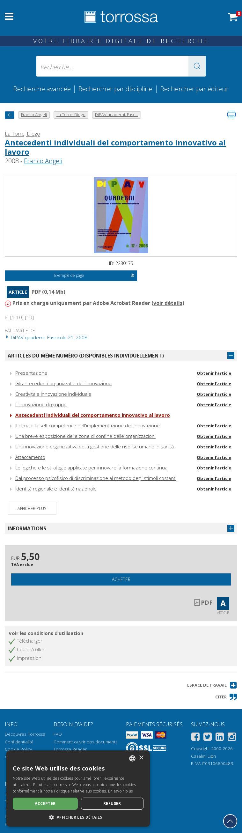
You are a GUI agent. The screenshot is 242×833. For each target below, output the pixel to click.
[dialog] (78, 788)
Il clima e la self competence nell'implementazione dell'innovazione (87, 425)
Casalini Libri (203, 756)
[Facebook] (195, 737)
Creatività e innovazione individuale (53, 394)
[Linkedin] (219, 737)
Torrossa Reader (70, 749)
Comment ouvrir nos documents (85, 742)
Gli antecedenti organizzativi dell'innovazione (63, 383)
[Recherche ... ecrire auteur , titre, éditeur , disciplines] (121, 66)
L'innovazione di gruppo (41, 404)
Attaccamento (30, 457)
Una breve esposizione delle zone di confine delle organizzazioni (85, 436)
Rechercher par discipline (115, 88)
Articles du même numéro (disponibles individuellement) (86, 355)
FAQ (58, 734)
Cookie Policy (18, 749)
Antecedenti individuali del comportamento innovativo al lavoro (115, 147)
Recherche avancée (42, 88)
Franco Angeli (43, 161)
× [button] (141, 758)
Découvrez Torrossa (25, 734)
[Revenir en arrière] (9, 115)
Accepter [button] (45, 803)
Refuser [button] (112, 803)
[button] (197, 66)
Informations (27, 528)
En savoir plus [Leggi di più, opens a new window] (120, 791)
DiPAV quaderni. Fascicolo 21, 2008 (46, 337)
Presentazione (31, 373)
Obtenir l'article (214, 373)
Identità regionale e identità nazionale (56, 488)
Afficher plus (32, 508)
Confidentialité (19, 742)
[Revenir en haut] (230, 821)
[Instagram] (231, 737)
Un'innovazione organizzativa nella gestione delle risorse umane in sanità (94, 446)
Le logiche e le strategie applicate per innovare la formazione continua (91, 467)
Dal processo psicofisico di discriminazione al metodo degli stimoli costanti (95, 478)
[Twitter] (207, 737)
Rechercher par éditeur (194, 88)
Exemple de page (94, 275)
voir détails (167, 302)
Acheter (121, 579)
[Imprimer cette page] (231, 114)
